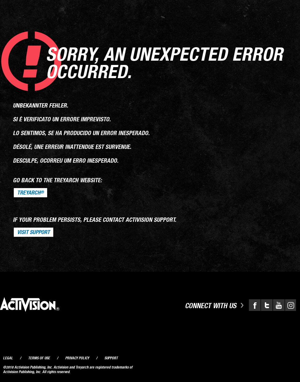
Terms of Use (39, 358)
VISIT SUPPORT (33, 232)
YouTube (278, 305)
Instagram (290, 305)
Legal (8, 358)
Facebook (255, 305)
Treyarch (30, 192)
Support (111, 358)
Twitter (266, 305)
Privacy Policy (77, 358)
